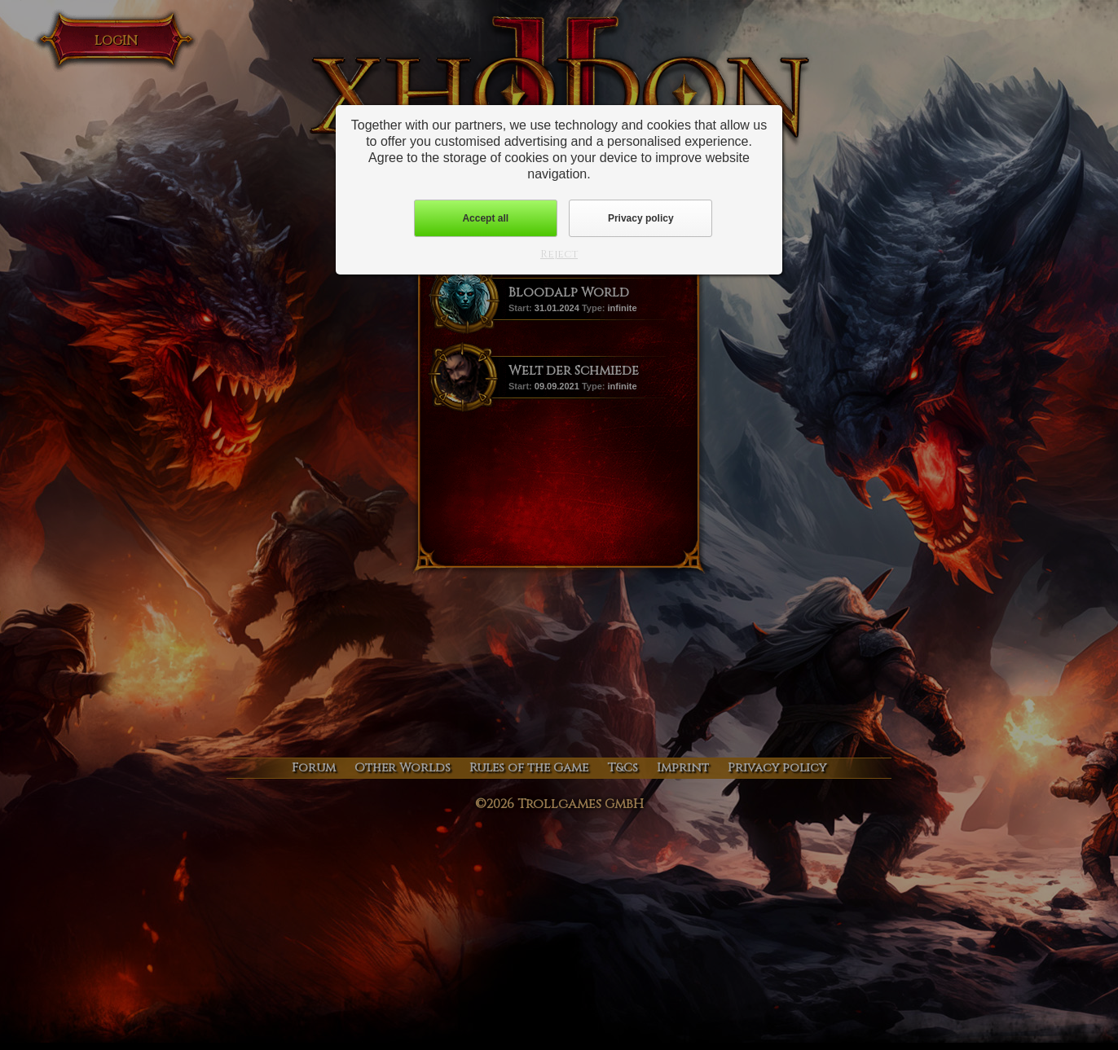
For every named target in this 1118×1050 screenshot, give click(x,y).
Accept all (485, 218)
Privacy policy (641, 218)
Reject (559, 254)
